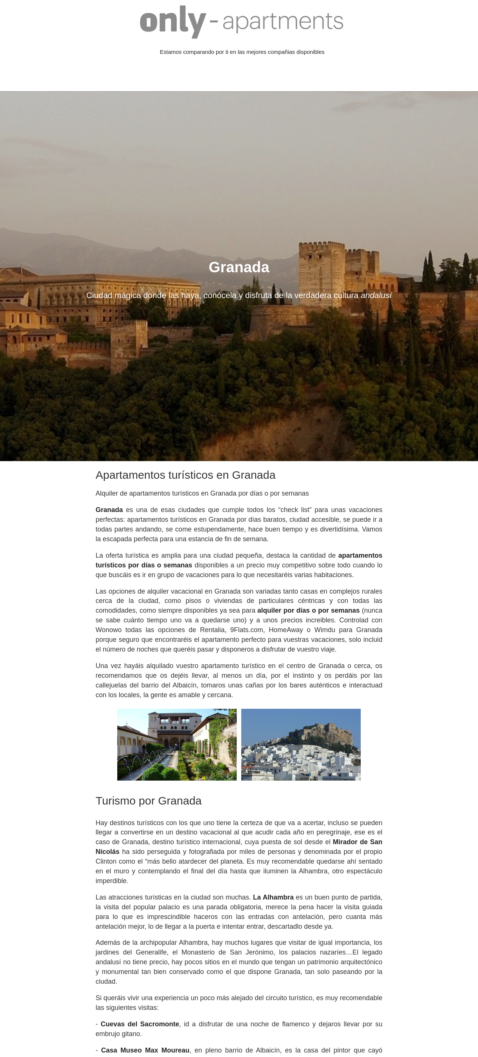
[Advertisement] (136, 74)
